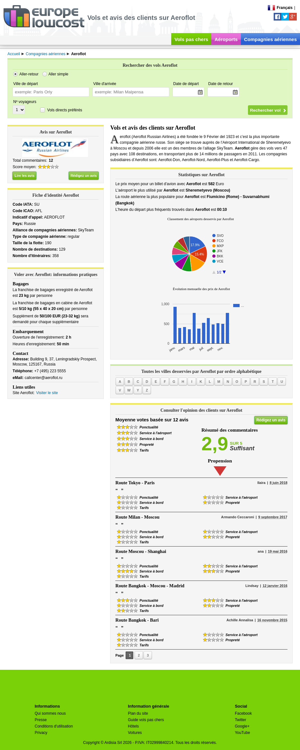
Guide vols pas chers (146, 720)
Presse (41, 720)
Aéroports (226, 39)
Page (119, 655)
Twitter (240, 720)
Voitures (135, 732)
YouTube (242, 732)
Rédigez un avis (84, 175)
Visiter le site (47, 393)
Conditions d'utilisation (54, 726)
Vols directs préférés (64, 110)
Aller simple (58, 74)
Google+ (242, 726)
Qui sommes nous (50, 713)
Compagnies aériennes (270, 39)
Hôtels (133, 726)
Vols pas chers (191, 39)
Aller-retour (28, 74)
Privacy (41, 732)
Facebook (243, 713)
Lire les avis (24, 175)
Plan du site (138, 713)
